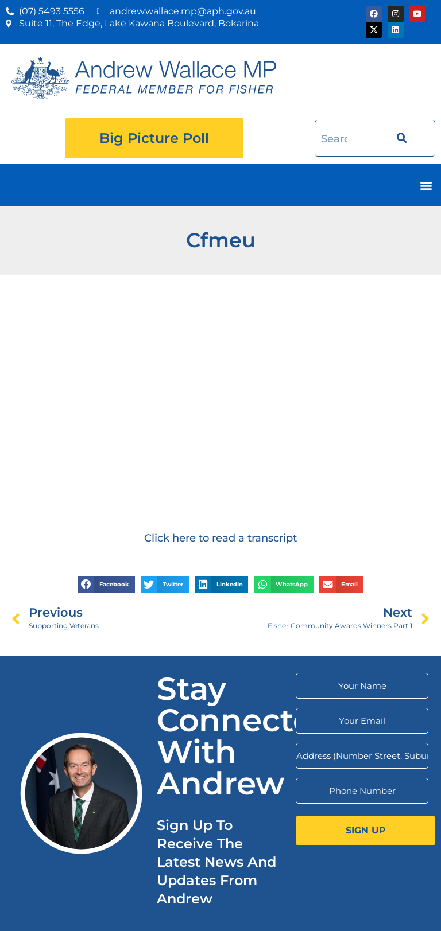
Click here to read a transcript (220, 538)
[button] (425, 185)
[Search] (398, 138)
